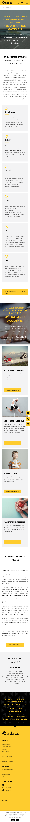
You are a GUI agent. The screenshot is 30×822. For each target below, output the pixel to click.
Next (27, 676)
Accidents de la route (7, 769)
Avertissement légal (7, 756)
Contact (4, 754)
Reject (17, 820)
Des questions (5, 751)
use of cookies (18, 817)
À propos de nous (6, 746)
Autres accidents (6, 774)
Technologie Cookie (7, 759)
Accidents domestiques (8, 772)
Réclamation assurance (8, 777)
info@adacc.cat (9, 785)
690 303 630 (18, 2)
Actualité (4, 749)
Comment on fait (8, 7)
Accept (12, 820)
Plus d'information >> (12, 390)
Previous (2, 676)
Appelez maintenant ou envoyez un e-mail (15, 292)
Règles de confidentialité (8, 761)
